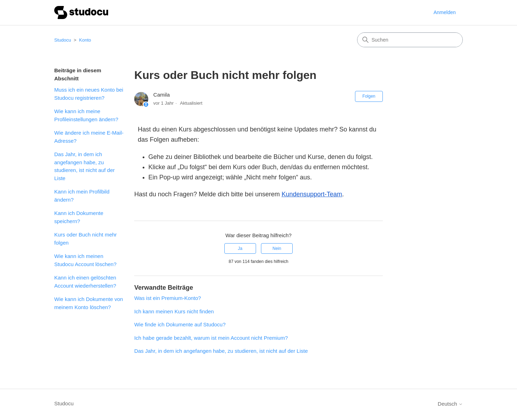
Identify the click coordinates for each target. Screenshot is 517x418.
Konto (85, 40)
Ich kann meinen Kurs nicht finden (174, 311)
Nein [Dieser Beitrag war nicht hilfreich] (277, 248)
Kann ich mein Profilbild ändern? (82, 196)
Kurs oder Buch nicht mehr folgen (85, 239)
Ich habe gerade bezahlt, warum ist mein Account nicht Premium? (211, 338)
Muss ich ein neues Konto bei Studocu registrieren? (88, 94)
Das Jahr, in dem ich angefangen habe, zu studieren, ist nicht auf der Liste (84, 166)
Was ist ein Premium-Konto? (167, 298)
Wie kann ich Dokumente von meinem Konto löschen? (88, 303)
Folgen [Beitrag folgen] (368, 96)
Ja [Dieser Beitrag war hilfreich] (240, 248)
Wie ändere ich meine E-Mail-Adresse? (89, 137)
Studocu (62, 40)
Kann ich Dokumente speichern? (78, 217)
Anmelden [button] (445, 12)
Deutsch (450, 404)
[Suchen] (409, 40)
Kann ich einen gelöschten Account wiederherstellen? (85, 282)
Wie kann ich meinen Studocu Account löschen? (85, 260)
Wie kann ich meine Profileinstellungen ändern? (86, 115)
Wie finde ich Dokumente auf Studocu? (179, 324)
